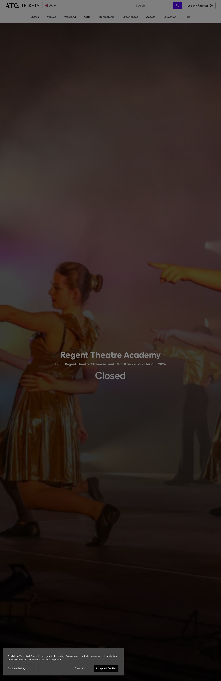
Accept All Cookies (106, 668)
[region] (63, 661)
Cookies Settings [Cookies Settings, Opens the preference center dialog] (17, 668)
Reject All (80, 668)
